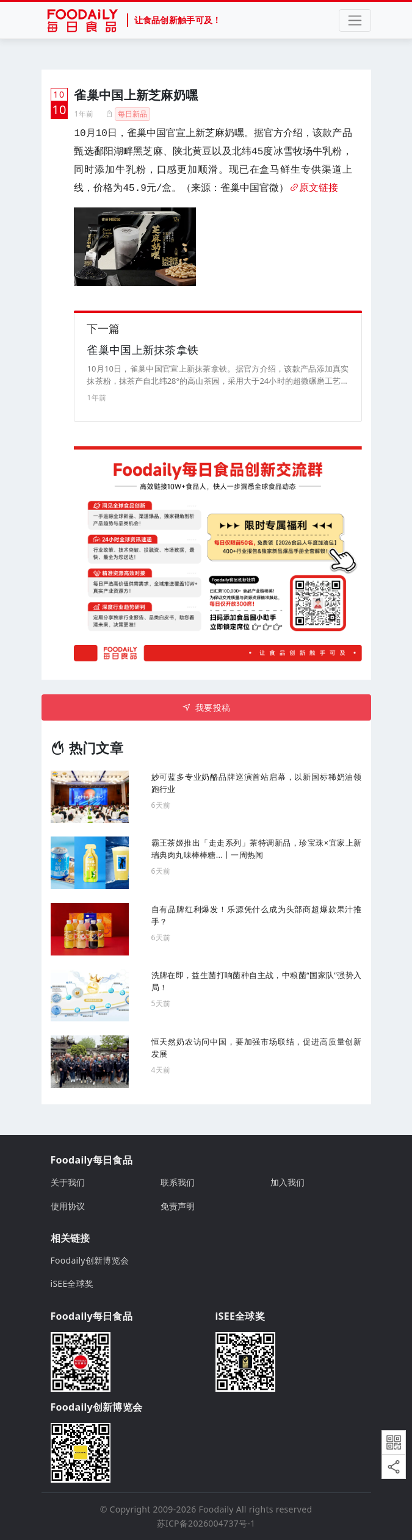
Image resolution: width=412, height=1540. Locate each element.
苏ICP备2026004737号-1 (206, 1523)
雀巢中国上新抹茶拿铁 (142, 349)
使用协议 (68, 1206)
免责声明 (178, 1206)
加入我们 (287, 1182)
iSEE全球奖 (72, 1283)
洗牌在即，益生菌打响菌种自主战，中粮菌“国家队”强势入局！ (256, 981)
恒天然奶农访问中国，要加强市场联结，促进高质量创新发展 (256, 1047)
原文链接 (313, 188)
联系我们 (178, 1182)
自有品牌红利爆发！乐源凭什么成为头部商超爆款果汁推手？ (256, 915)
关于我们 (68, 1182)
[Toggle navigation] (355, 20)
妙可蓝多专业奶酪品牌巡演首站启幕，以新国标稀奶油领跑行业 (256, 782)
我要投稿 (206, 707)
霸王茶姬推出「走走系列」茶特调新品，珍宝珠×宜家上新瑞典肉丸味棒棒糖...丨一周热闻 (256, 848)
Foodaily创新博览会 (90, 1260)
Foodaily (216, 1509)
